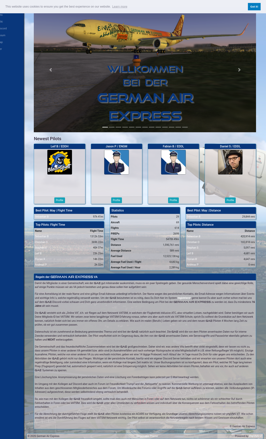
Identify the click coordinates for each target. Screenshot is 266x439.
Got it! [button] (254, 6)
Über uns (6, 14)
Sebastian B (50, 211)
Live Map (6, 42)
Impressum (7, 35)
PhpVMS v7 (255, 435)
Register (6, 48)
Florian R (49, 254)
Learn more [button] (119, 6)
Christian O (50, 237)
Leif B (47, 248)
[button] (59, 67)
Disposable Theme (152, 435)
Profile (67, 195)
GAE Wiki (6, 21)
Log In (4, 55)
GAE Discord (8, 28)
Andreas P (50, 259)
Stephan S (49, 242)
